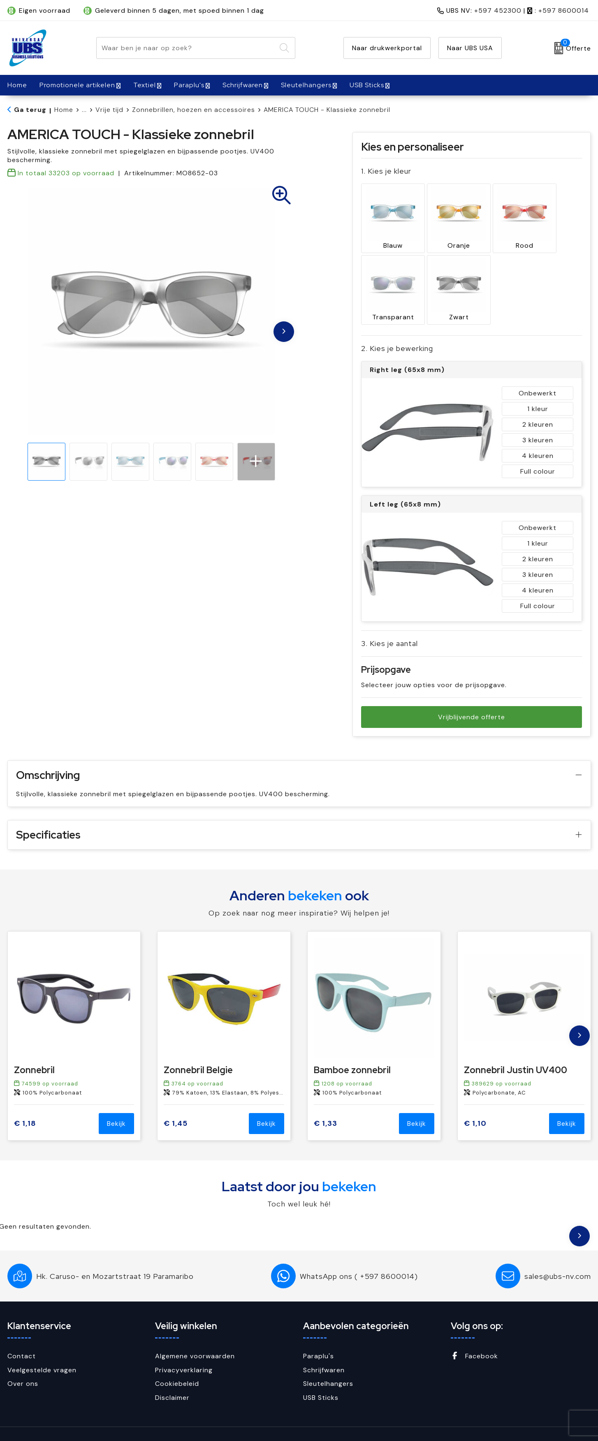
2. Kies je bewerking (397, 327)
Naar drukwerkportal (387, 48)
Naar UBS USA (470, 48)
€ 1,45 (176, 1102)
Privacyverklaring (184, 1348)
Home (63, 109)
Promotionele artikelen (77, 85)
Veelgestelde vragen (41, 1348)
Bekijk (116, 1102)
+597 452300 (498, 10)
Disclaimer (172, 1376)
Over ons (22, 1362)
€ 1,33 (325, 1102)
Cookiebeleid (177, 1362)
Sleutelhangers (306, 85)
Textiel (144, 85)
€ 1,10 (475, 1102)
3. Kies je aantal (389, 622)
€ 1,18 (25, 1102)
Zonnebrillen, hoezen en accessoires (193, 109)
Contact (21, 1335)
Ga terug (30, 109)
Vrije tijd (109, 109)
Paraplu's (189, 85)
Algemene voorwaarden (195, 1335)
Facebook (474, 1335)
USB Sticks (367, 85)
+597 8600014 (563, 10)
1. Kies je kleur (386, 171)
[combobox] (186, 48)
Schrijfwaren (243, 85)
